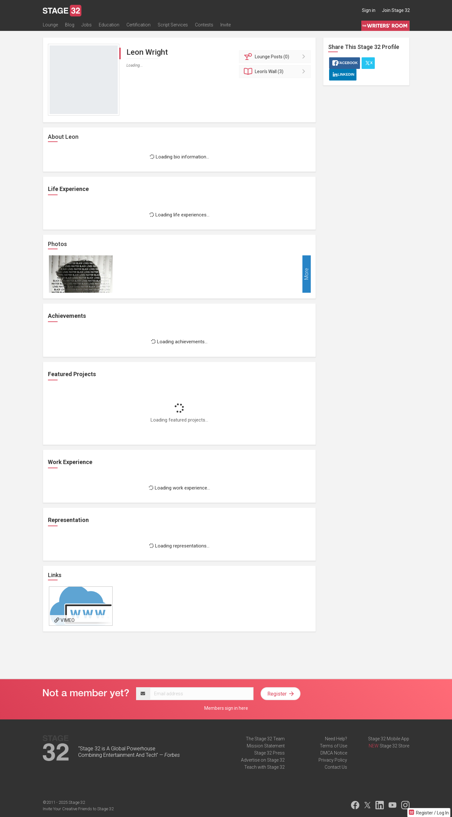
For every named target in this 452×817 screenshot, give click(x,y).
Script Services (173, 24)
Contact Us (336, 767)
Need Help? (336, 738)
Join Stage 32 (396, 10)
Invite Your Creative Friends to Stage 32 (78, 808)
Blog (69, 24)
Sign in (368, 10)
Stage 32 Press (269, 752)
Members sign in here (226, 708)
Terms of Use (333, 745)
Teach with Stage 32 (264, 767)
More (306, 274)
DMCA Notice (333, 752)
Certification (138, 24)
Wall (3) (276, 71)
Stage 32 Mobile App (388, 738)
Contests (204, 24)
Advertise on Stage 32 (263, 760)
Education (109, 24)
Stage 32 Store (394, 745)
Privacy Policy (332, 760)
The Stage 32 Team (265, 738)
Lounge (50, 24)
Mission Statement (266, 745)
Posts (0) (276, 57)
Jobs (86, 24)
